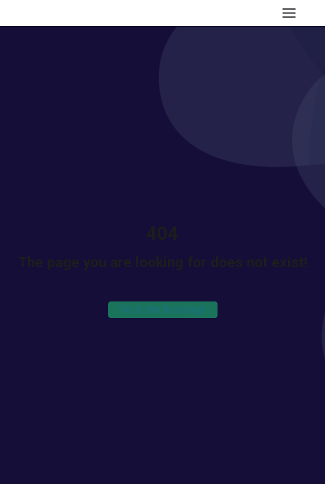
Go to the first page (162, 309)
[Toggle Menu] (289, 13)
